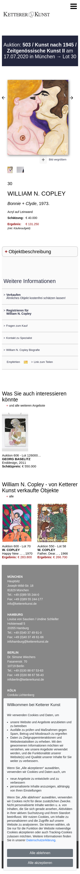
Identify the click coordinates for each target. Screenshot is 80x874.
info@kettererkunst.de (22, 603)
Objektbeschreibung (30, 251)
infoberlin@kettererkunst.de (25, 679)
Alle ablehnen (40, 853)
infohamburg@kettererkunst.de (27, 641)
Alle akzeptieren (40, 863)
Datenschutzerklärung (40, 840)
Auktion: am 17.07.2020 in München (40, 50)
